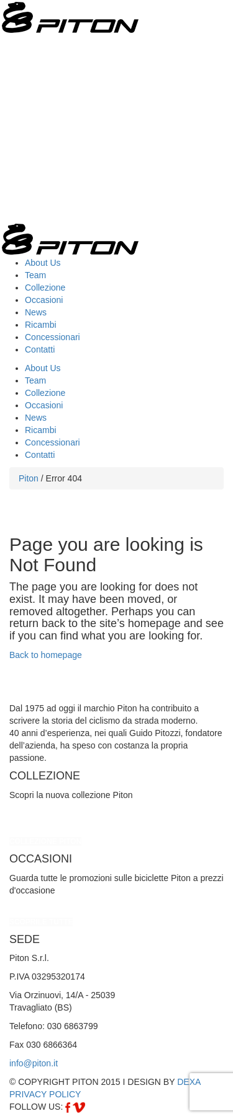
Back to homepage (45, 655)
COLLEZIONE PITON (45, 841)
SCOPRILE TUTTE (41, 922)
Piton (29, 478)
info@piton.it (33, 1063)
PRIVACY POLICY (45, 1094)
